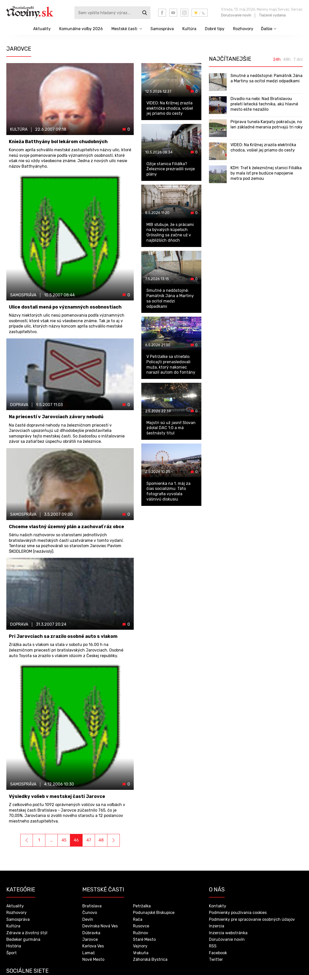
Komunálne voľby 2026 (81, 28)
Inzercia (216, 926)
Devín (87, 919)
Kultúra (189, 28)
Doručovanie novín (236, 15)
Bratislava (92, 906)
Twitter (216, 959)
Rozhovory (243, 28)
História (13, 946)
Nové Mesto (93, 959)
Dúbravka (91, 932)
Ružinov (140, 932)
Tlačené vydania (272, 15)
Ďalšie (266, 28)
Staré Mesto (144, 939)
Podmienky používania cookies (238, 912)
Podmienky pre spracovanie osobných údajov (252, 919)
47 (88, 840)
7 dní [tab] (298, 59)
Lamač (88, 952)
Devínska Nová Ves (100, 926)
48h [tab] (287, 59)
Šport (11, 952)
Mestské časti (124, 28)
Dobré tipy (214, 28)
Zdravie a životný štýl (26, 932)
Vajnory (140, 946)
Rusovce (141, 926)
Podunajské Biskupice (154, 912)
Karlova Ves (93, 946)
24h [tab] (277, 59)
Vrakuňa (140, 952)
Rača (137, 919)
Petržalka (142, 906)
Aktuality (42, 28)
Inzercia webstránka (228, 932)
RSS (213, 946)
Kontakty (217, 906)
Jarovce (90, 939)
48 (101, 840)
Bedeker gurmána (23, 939)
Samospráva (162, 28)
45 (64, 840)
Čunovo (89, 912)
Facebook (218, 952)
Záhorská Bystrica (150, 959)
